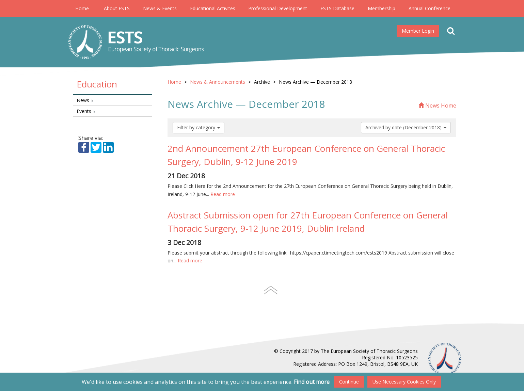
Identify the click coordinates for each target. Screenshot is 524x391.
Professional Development (277, 8)
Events (86, 111)
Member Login (418, 31)
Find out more (312, 382)
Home (82, 8)
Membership (381, 8)
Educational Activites (212, 8)
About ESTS (117, 8)
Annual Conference (429, 8)
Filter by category (198, 127)
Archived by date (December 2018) (405, 127)
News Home (437, 105)
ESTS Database (337, 8)
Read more (222, 194)
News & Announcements (217, 82)
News (85, 100)
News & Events (160, 8)
